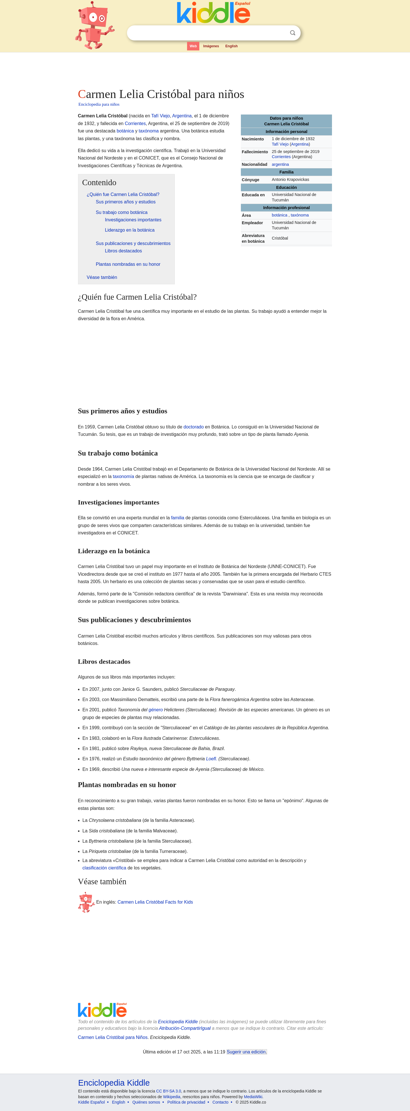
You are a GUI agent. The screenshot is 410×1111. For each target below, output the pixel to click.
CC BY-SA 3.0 (168, 1091)
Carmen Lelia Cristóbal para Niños (113, 1037)
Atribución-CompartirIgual (185, 1028)
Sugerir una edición (246, 1051)
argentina (280, 164)
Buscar (293, 32)
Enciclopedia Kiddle (178, 1021)
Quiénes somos (146, 1102)
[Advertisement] (204, 68)
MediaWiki (253, 1096)
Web (193, 46)
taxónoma (300, 215)
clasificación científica (104, 867)
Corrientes (281, 156)
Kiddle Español (91, 1102)
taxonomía (123, 476)
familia (177, 517)
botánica (279, 215)
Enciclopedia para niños (99, 104)
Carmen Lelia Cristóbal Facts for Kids (155, 902)
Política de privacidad (186, 1102)
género (156, 709)
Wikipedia (172, 1096)
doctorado (193, 426)
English (232, 46)
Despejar (281, 33)
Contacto (220, 1102)
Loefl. (211, 758)
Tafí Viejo (280, 144)
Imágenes (211, 46)
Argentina (300, 144)
